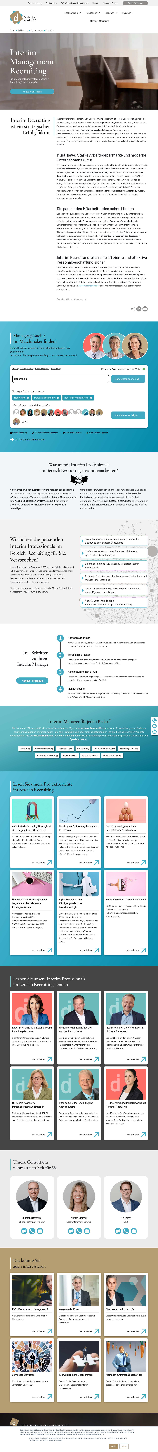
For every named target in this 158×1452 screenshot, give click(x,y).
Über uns (95, 3)
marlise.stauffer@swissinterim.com (71, 1231)
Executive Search (90, 755)
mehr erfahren (43, 861)
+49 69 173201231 (126, 1231)
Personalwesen (37, 30)
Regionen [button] (126, 12)
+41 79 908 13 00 (79, 1231)
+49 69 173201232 (32, 1231)
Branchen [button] (109, 12)
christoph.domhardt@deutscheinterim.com (24, 1231)
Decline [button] (124, 1446)
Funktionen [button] (91, 12)
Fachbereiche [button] (71, 12)
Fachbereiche (23, 30)
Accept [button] (113, 1446)
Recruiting (25, 748)
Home (12, 30)
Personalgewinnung (128, 748)
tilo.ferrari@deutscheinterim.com (118, 1231)
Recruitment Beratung (47, 755)
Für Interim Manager (135, 3)
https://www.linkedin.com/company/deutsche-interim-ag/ (154, 731)
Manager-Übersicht (99, 20)
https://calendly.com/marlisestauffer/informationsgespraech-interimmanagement (87, 1231)
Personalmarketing (43, 748)
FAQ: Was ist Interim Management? (74, 3)
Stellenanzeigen (65, 748)
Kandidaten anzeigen (126, 415)
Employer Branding (112, 755)
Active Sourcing (69, 755)
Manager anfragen (110, 3)
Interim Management (88, 285)
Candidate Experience (104, 748)
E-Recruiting (83, 748)
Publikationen (51, 3)
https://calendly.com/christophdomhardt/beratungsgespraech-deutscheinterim (40, 1231)
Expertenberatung (35, 3)
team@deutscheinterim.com (154, 726)
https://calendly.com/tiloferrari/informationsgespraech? (134, 1231)
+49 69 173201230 (154, 720)
